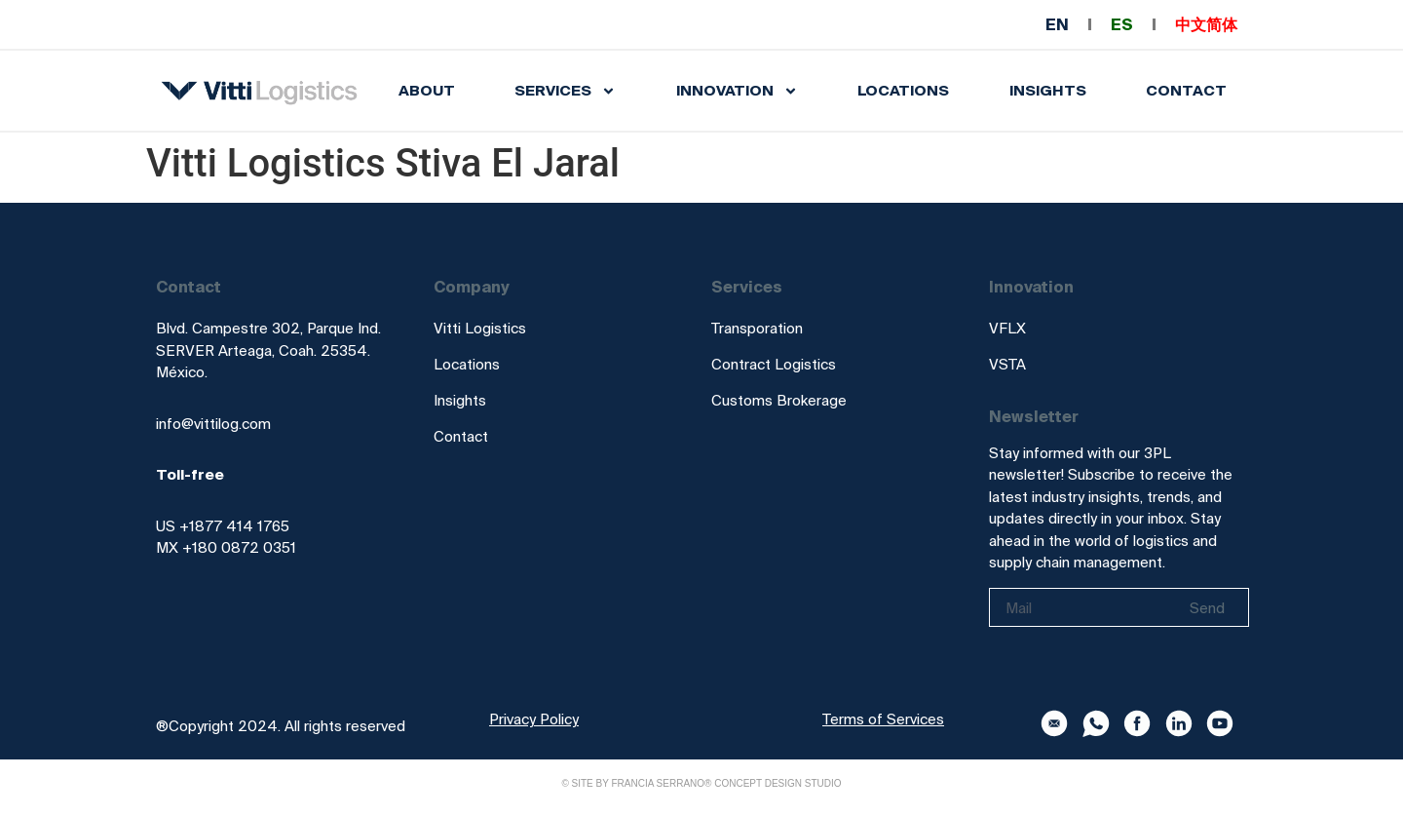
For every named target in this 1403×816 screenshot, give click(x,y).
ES (1122, 24)
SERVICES (565, 91)
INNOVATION (737, 91)
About (426, 90)
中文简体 (1206, 24)
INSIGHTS (1047, 90)
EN (1057, 24)
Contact (1186, 90)
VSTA (1007, 364)
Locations (903, 90)
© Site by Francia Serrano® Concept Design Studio (701, 783)
